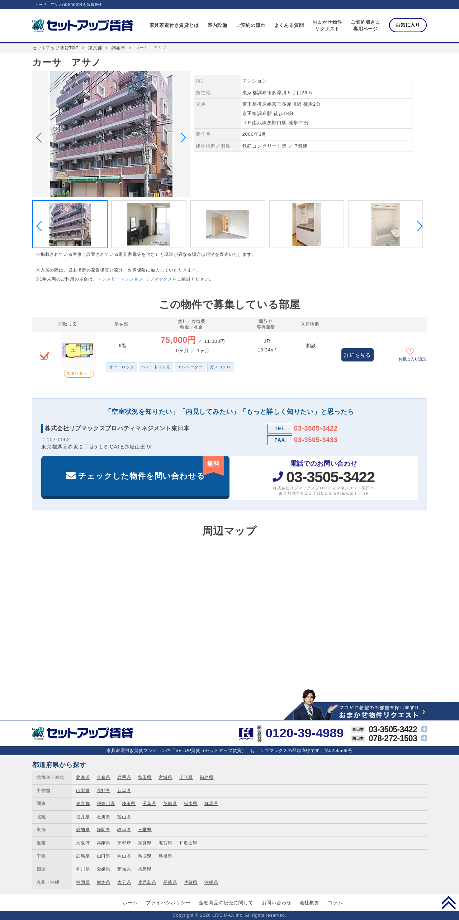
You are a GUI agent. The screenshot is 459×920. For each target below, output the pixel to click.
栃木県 (191, 803)
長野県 (103, 790)
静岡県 (103, 829)
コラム (335, 902)
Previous (41, 138)
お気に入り (408, 25)
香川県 (83, 869)
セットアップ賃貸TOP (55, 48)
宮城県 (165, 777)
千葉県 (149, 803)
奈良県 (145, 842)
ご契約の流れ (251, 25)
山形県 (186, 777)
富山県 (124, 816)
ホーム (130, 902)
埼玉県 (129, 803)
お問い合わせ (277, 902)
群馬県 (211, 803)
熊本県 (103, 882)
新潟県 (124, 790)
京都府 (124, 842)
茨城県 (170, 803)
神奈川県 (106, 803)
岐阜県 (124, 829)
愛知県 (83, 829)
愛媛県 (103, 869)
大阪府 (83, 842)
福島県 (206, 777)
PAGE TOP (448, 902)
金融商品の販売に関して (226, 902)
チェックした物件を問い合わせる (151, 468)
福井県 (83, 816)
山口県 (103, 855)
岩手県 (124, 777)
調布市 (118, 48)
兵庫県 (103, 842)
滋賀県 (165, 842)
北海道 (83, 777)
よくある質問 (289, 25)
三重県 (145, 829)
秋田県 (145, 777)
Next (181, 138)
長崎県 (170, 882)
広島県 (83, 855)
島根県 (165, 855)
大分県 (124, 882)
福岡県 (83, 882)
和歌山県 (188, 842)
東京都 (95, 48)
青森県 (103, 777)
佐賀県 (191, 882)
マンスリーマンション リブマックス (135, 279)
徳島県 (145, 869)
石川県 (103, 816)
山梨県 (83, 790)
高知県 (124, 869)
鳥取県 (145, 855)
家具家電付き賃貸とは (174, 25)
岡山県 (124, 855)
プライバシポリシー (168, 902)
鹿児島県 (147, 882)
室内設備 (217, 25)
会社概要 (310, 902)
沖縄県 (211, 882)
